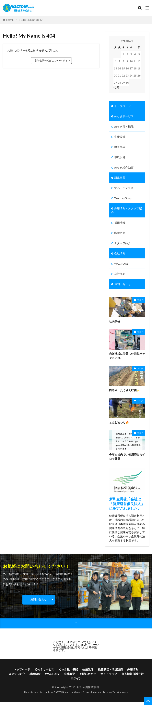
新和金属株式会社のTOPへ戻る (51, 60)
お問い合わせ (122, 284)
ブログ (140, 300)
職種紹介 (119, 233)
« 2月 (116, 87)
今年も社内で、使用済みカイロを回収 (127, 456)
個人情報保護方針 (133, 673)
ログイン (76, 678)
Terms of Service (112, 692)
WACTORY (121, 263)
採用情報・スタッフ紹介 (126, 210)
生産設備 (119, 136)
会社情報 (119, 253)
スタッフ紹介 (122, 243)
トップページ (122, 106)
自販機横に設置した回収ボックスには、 (127, 355)
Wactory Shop (123, 198)
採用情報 (119, 222)
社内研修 (114, 321)
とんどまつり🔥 (119, 422)
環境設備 (119, 157)
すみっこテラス (124, 187)
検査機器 (119, 147)
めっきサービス (124, 116)
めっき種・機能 (124, 126)
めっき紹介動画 (124, 167)
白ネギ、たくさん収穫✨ (124, 390)
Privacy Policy (90, 692)
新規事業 (119, 177)
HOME (10, 19)
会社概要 (119, 273)
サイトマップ (108, 673)
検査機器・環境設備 (110, 669)
